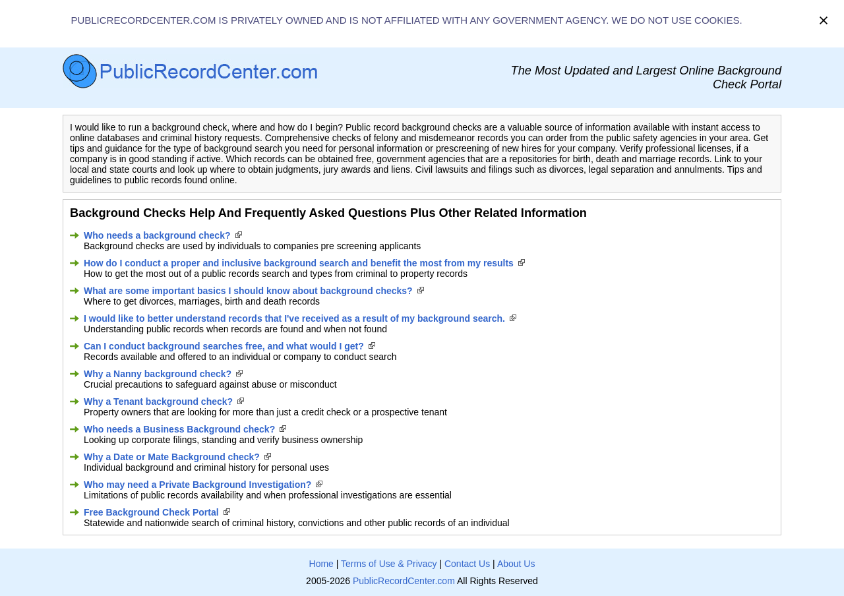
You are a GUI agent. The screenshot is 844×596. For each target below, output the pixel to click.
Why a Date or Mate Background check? (172, 457)
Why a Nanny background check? (157, 374)
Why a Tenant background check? (158, 401)
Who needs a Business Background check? (179, 429)
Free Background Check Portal (151, 512)
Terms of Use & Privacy (389, 563)
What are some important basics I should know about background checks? (248, 290)
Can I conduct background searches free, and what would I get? (224, 346)
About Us (516, 563)
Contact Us (467, 563)
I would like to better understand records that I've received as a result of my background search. (294, 318)
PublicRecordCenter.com (404, 581)
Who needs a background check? (157, 235)
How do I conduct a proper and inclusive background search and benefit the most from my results (299, 263)
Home (321, 563)
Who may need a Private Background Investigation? (197, 484)
